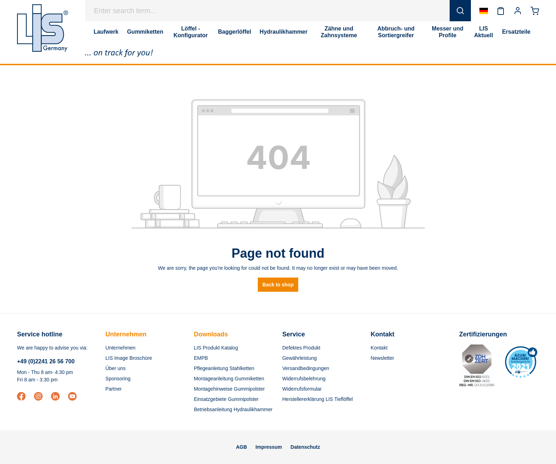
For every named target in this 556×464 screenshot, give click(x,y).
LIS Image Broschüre (128, 358)
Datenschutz (305, 447)
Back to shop (278, 284)
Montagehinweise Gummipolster (229, 389)
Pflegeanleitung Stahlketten (224, 368)
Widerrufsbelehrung (304, 378)
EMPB (201, 358)
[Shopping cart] (534, 10)
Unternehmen (125, 334)
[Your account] (517, 10)
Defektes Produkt (301, 348)
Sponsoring (117, 378)
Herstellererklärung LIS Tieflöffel (317, 399)
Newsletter (382, 358)
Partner (113, 389)
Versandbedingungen (305, 368)
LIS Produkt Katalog (216, 348)
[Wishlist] (500, 10)
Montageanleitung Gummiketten (229, 378)
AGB (241, 447)
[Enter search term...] (267, 10)
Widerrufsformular (302, 389)
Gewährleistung (299, 358)
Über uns (115, 368)
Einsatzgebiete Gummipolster (226, 399)
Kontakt (379, 348)
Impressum (269, 447)
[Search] (460, 10)
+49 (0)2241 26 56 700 (45, 361)
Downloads (211, 334)
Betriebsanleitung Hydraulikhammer (233, 409)
